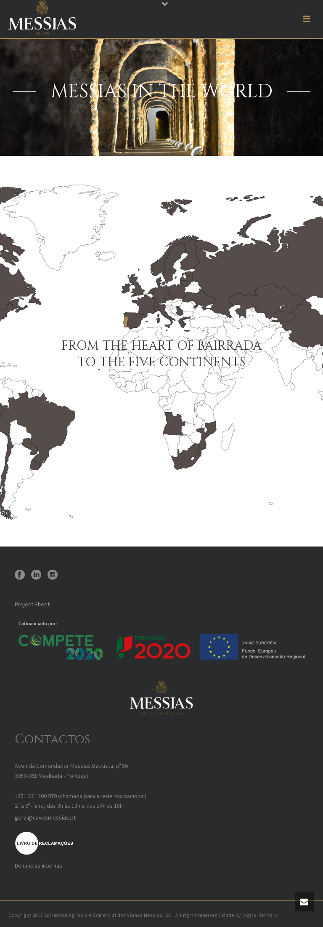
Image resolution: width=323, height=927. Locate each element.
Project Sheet (32, 604)
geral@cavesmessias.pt (45, 817)
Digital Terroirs (259, 915)
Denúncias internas (38, 865)
